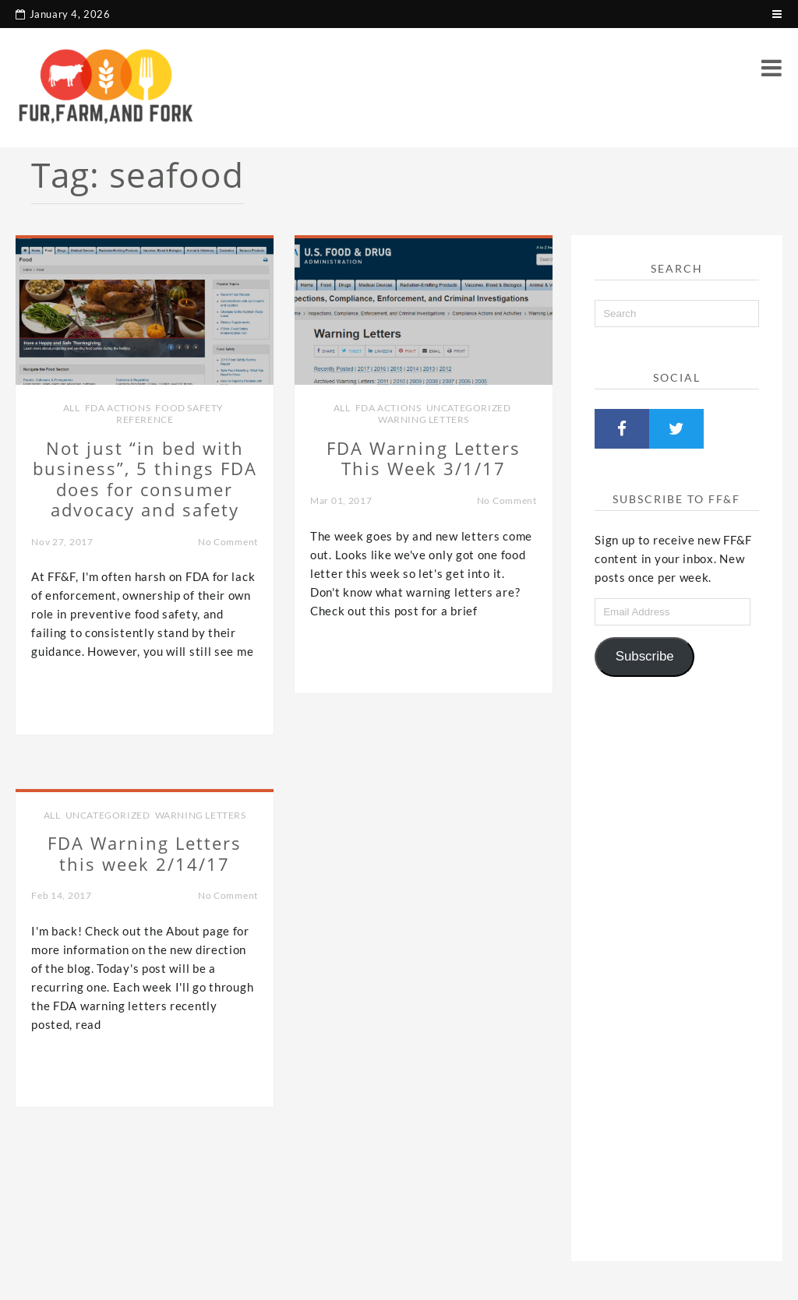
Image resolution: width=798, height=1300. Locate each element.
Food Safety (189, 408)
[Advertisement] (676, 962)
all (71, 408)
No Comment (228, 542)
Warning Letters (423, 419)
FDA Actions (118, 408)
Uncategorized (468, 408)
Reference (144, 419)
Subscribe (645, 656)
